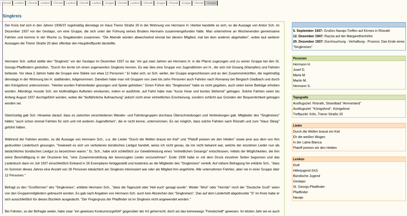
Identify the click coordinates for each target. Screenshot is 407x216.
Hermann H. (302, 64)
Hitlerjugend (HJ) (305, 170)
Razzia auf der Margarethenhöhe (333, 36)
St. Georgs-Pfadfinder (309, 186)
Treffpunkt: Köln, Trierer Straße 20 (318, 114)
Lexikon (19, 3)
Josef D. (299, 69)
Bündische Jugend (306, 176)
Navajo (298, 197)
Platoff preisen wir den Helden (315, 147)
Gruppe (109, 3)
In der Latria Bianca (307, 142)
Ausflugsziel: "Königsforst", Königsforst (321, 108)
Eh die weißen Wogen (309, 137)
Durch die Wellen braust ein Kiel (316, 131)
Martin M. (300, 80)
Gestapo (299, 181)
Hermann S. (302, 86)
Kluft (296, 165)
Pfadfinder (300, 192)
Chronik (6, 3)
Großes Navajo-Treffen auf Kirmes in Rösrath (341, 30)
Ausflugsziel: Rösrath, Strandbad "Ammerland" (327, 103)
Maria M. (299, 75)
